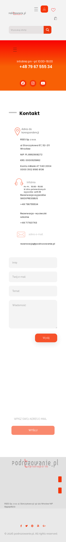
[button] (60, 479)
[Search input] (26, 30)
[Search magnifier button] (47, 30)
